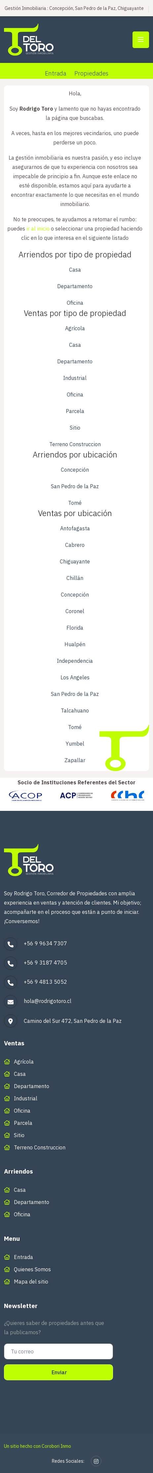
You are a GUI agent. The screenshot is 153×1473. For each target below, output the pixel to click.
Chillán (74, 578)
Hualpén (74, 644)
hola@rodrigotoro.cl (47, 1001)
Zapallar (74, 760)
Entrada (55, 73)
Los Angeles (75, 677)
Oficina (75, 302)
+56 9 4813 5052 (45, 981)
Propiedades (91, 73)
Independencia (75, 661)
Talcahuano (75, 710)
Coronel (74, 611)
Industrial (75, 378)
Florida (74, 627)
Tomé (75, 503)
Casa (75, 269)
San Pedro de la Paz (75, 486)
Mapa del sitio (31, 1281)
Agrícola (75, 328)
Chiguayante (75, 561)
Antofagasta (75, 528)
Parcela (75, 411)
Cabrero (75, 545)
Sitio (75, 427)
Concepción (75, 469)
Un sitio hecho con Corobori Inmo (37, 1446)
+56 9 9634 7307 (45, 943)
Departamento (75, 286)
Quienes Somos (32, 1269)
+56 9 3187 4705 (45, 962)
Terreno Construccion (75, 444)
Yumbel (75, 743)
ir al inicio (38, 228)
